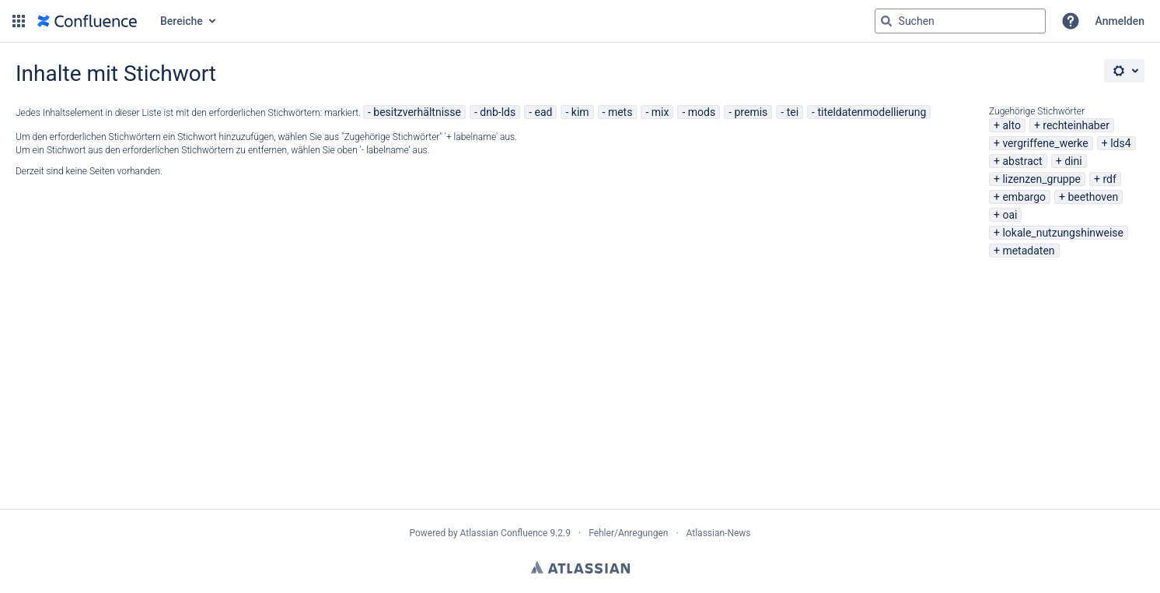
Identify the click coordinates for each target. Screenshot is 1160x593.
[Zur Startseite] (87, 21)
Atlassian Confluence (504, 533)
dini (1072, 161)
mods (701, 112)
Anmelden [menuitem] (1119, 21)
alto (1011, 125)
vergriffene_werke (1045, 143)
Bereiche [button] (181, 21)
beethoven (1092, 197)
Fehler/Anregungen (628, 533)
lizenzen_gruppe (1041, 179)
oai (1009, 215)
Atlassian (580, 567)
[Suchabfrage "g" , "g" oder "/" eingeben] (960, 21)
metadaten (1028, 250)
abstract (1022, 161)
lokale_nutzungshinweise (1062, 232)
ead (544, 112)
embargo (1024, 197)
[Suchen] (886, 21)
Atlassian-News (719, 533)
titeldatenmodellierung (871, 112)
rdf (1109, 179)
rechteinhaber (1076, 125)
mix (660, 112)
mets (620, 112)
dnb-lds (497, 112)
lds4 (1120, 143)
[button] (19, 21)
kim (580, 112)
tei (792, 112)
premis (751, 112)
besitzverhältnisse (417, 112)
